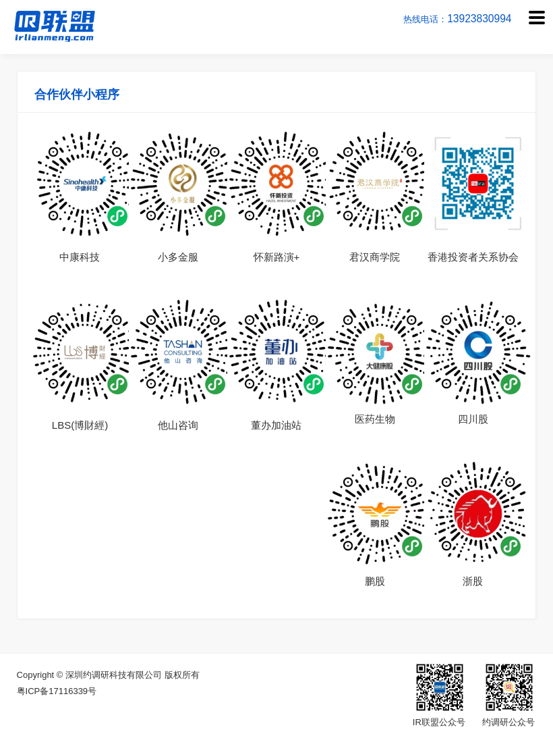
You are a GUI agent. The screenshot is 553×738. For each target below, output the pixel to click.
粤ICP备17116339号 (57, 691)
